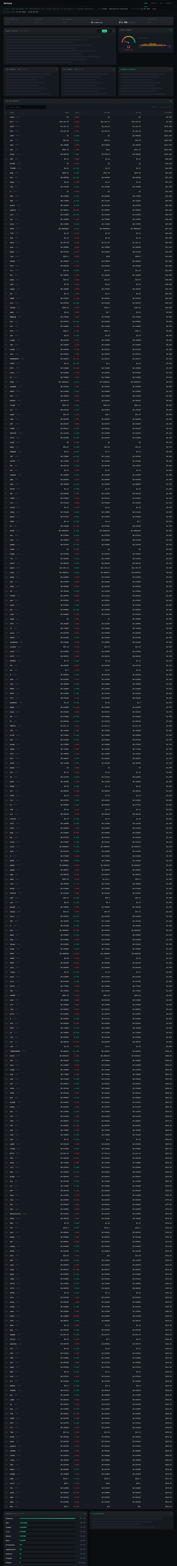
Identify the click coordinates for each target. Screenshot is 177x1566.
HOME (146, 5)
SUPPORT (169, 3)
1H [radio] (99, 31)
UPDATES (154, 3)
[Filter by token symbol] (27, 107)
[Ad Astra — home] (8, 3)
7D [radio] (109, 31)
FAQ (161, 3)
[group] (104, 31)
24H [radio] (104, 31)
